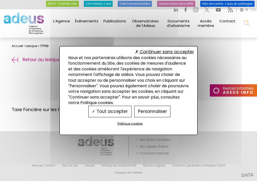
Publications (114, 21)
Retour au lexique (36, 60)
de (253, 9)
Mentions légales (154, 165)
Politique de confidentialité (118, 165)
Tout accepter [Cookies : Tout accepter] (110, 111)
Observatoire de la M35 (176, 4)
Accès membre (206, 23)
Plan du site (70, 165)
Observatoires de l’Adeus (145, 23)
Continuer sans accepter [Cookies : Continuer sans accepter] (164, 52)
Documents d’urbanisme (178, 23)
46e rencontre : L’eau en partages (227, 4)
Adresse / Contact (43, 165)
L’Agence (61, 21)
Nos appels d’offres (154, 147)
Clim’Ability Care (98, 4)
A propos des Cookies (129, 172)
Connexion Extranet (154, 153)
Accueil (17, 46)
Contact (227, 21)
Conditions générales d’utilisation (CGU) (198, 165)
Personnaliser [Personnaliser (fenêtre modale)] (152, 111)
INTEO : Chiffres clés (62, 4)
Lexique (31, 46)
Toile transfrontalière (134, 4)
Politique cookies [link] (130, 123)
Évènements (86, 21)
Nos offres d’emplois (155, 140)
